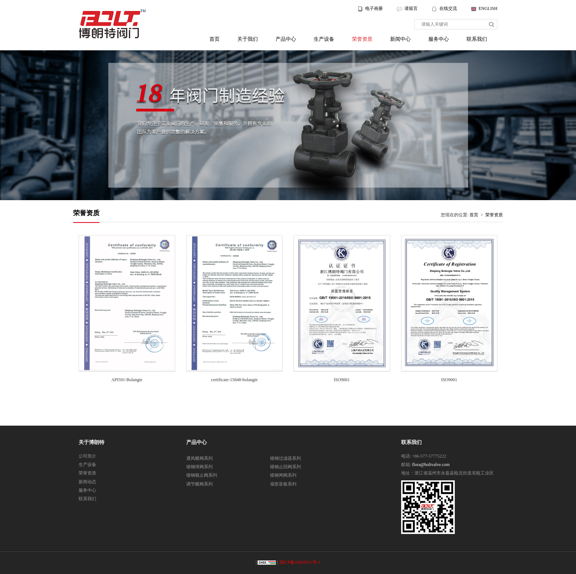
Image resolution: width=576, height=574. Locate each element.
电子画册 (374, 8)
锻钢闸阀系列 (283, 475)
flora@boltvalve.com (431, 464)
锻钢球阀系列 (199, 466)
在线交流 (448, 8)
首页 (214, 39)
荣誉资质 (362, 39)
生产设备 (324, 39)
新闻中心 (400, 39)
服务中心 (438, 39)
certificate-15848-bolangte (234, 379)
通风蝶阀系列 (199, 458)
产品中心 (286, 39)
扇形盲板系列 (283, 484)
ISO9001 (342, 379)
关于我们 (247, 39)
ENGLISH (488, 8)
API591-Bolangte (127, 379)
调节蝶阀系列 (199, 484)
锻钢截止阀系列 (201, 475)
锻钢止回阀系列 (285, 466)
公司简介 (87, 456)
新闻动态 (87, 481)
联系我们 (477, 39)
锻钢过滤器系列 (285, 458)
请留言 (411, 8)
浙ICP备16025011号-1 (299, 562)
